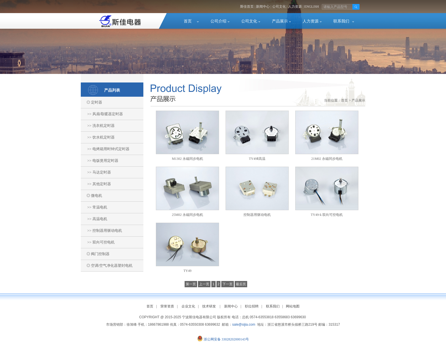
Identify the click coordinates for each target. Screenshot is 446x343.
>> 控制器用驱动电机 (101, 230)
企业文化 (188, 306)
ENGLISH (311, 7)
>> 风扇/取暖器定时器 (102, 114)
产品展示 (280, 21)
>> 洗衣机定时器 (98, 125)
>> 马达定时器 (96, 172)
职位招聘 (252, 306)
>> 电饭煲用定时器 (99, 160)
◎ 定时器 (91, 102)
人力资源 (295, 7)
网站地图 (293, 306)
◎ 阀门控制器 (95, 254)
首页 (188, 21)
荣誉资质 (167, 306)
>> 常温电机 (94, 207)
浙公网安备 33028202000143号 (226, 339)
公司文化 (279, 7)
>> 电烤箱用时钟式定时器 (105, 149)
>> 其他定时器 (96, 184)
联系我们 (341, 21)
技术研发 (209, 306)
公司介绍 (218, 21)
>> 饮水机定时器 (98, 137)
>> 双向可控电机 (98, 242)
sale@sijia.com (243, 325)
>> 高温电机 (94, 219)
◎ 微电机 (91, 195)
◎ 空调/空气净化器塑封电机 (107, 265)
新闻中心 (263, 7)
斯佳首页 (247, 7)
